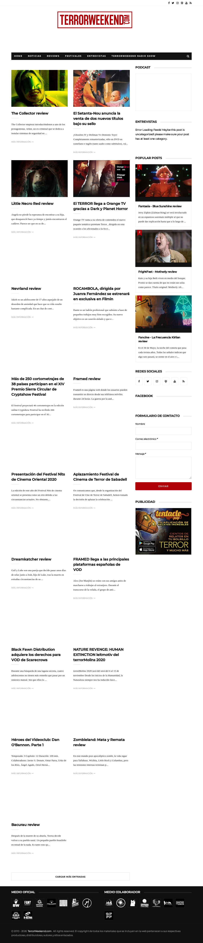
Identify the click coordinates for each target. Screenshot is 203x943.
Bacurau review (25, 825)
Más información (22, 142)
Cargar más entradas (70, 877)
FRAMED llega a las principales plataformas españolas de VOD (101, 564)
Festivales (73, 56)
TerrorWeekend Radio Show (134, 56)
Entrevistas (96, 56)
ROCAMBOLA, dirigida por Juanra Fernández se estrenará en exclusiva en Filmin (101, 294)
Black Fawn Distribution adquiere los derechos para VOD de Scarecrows (36, 655)
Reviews (53, 56)
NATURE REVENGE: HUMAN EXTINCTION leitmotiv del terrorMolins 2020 (98, 655)
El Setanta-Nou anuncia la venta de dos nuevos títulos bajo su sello (98, 119)
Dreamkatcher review (31, 559)
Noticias (34, 56)
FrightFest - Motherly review (157, 271)
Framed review (86, 379)
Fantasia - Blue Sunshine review (160, 206)
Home (18, 56)
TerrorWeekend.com (39, 931)
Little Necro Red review (32, 203)
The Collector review (29, 113)
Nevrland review (26, 288)
